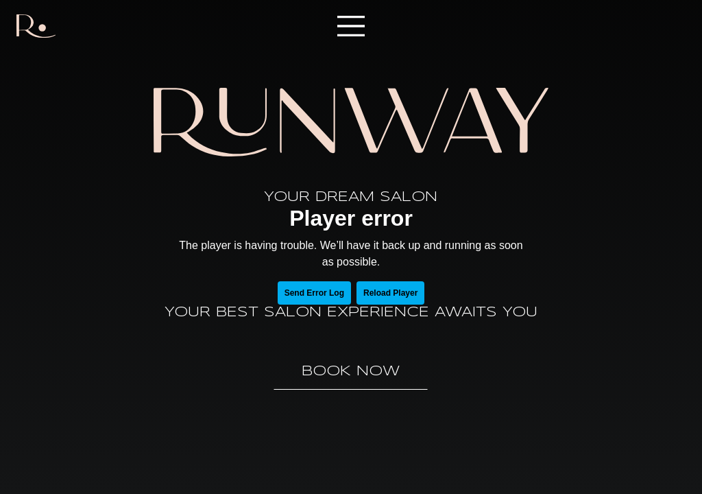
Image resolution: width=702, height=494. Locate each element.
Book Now (351, 371)
